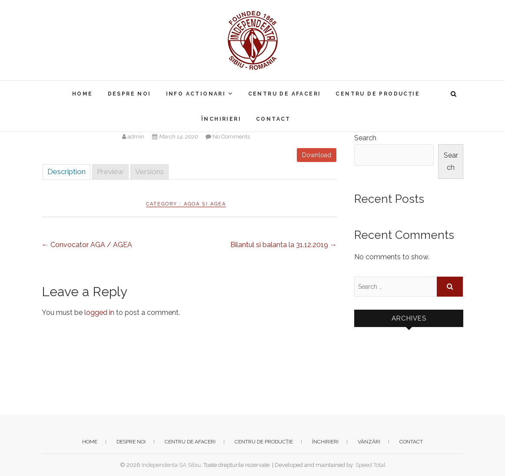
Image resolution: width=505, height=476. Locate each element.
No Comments (231, 136)
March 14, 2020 (175, 136)
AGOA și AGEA (205, 204)
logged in (99, 312)
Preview (110, 171)
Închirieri (221, 119)
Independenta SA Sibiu (171, 465)
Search (365, 138)
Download (316, 155)
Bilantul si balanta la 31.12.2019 (283, 245)
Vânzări (369, 442)
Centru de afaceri (284, 94)
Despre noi (129, 94)
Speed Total (370, 465)
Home (82, 94)
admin (134, 136)
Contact (273, 119)
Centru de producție (378, 94)
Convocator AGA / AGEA (87, 245)
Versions (149, 171)
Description (66, 171)
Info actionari (196, 94)
